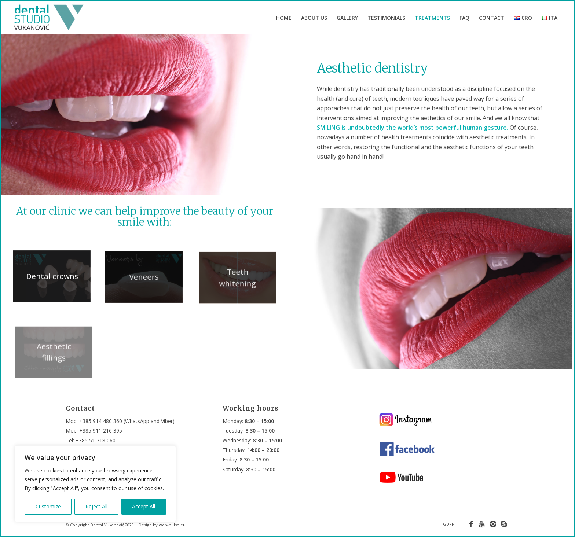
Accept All (143, 506)
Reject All (96, 506)
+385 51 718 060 (96, 440)
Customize (48, 506)
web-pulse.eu (172, 524)
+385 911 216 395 (100, 430)
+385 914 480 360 (100, 421)
